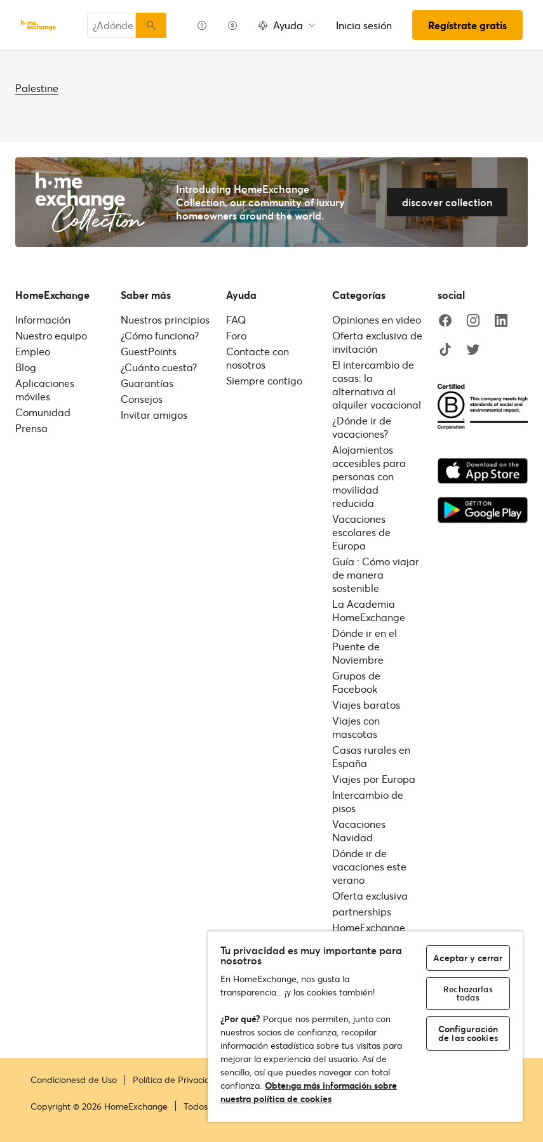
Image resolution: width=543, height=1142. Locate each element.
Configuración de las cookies (468, 1033)
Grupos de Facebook (356, 682)
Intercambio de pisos (367, 801)
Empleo (32, 351)
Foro (236, 335)
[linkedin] (501, 321)
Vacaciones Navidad (358, 830)
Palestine (36, 88)
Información (42, 319)
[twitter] (473, 350)
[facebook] (445, 321)
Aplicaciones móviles (44, 389)
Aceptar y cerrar (467, 958)
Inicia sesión (364, 25)
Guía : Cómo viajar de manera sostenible (375, 574)
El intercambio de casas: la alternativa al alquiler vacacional (376, 384)
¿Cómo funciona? (160, 335)
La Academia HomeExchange (368, 610)
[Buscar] (151, 25)
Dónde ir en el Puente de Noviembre (364, 646)
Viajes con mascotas (356, 727)
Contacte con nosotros (257, 358)
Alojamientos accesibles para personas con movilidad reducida (369, 476)
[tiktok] (445, 350)
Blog (25, 367)
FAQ (236, 319)
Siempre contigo (264, 380)
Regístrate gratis (467, 25)
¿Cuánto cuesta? (159, 367)
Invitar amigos (154, 414)
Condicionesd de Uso (73, 1080)
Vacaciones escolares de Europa (361, 532)
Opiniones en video (376, 319)
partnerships (361, 911)
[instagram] (473, 321)
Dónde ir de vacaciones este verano (369, 866)
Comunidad (42, 412)
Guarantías (147, 383)
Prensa (31, 428)
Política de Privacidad (177, 1080)
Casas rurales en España (371, 756)
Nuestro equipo (51, 335)
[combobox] (111, 25)
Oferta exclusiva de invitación (377, 342)
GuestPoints (149, 351)
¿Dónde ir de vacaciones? (361, 427)
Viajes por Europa (373, 778)
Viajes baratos (366, 704)
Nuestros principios (165, 319)
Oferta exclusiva (370, 895)
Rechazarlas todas (467, 993)
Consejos (142, 398)
